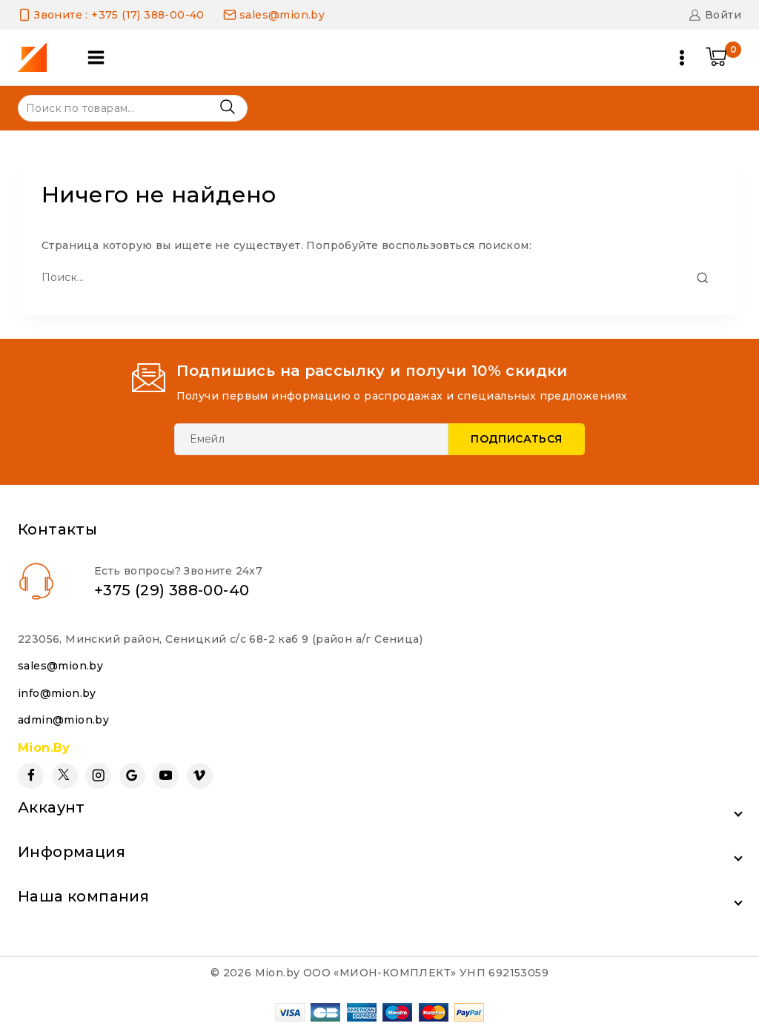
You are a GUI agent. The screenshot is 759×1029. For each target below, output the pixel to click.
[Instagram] (98, 776)
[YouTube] (166, 776)
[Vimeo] (200, 776)
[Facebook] (31, 776)
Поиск (227, 107)
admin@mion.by (63, 720)
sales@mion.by (60, 665)
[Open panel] (96, 57)
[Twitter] (65, 776)
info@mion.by (57, 693)
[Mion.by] (37, 57)
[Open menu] (682, 58)
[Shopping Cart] (723, 58)
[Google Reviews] (132, 776)
